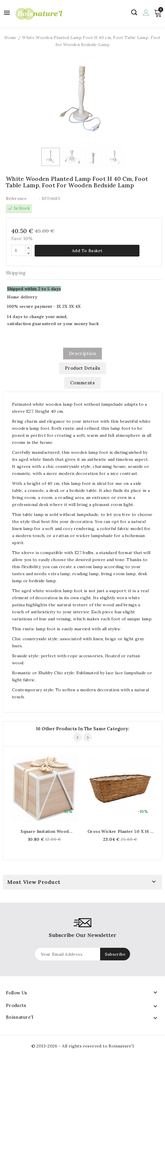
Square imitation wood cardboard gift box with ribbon (45, 831)
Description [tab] (82, 353)
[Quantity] (18, 250)
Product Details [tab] (82, 368)
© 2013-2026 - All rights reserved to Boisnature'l (82, 1046)
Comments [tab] (82, 382)
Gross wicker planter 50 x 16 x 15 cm (120, 831)
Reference (16, 198)
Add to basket (87, 250)
